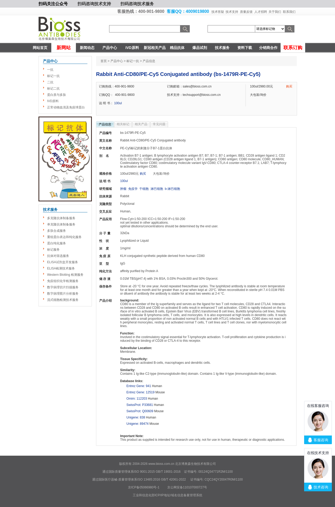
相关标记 (123, 124)
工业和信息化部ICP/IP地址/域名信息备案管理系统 (167, 495)
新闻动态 (87, 48)
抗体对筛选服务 (58, 256)
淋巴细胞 (156, 189)
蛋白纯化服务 (56, 243)
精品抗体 (177, 48)
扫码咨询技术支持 (94, 4)
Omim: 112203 (136, 398)
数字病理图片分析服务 (63, 293)
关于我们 (275, 12)
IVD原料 (132, 48)
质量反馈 (246, 12)
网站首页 (40, 48)
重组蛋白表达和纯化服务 (64, 237)
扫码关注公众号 (53, 4)
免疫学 (133, 189)
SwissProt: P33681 (139, 405)
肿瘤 (123, 189)
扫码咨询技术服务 (137, 4)
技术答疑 (217, 12)
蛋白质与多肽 (56, 95)
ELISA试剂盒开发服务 (62, 262)
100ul (118, 103)
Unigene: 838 (135, 417)
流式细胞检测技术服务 (63, 300)
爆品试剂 (199, 48)
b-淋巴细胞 (172, 189)
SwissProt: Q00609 (139, 411)
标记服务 (53, 249)
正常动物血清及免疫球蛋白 (66, 107)
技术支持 (232, 12)
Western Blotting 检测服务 (65, 275)
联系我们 (289, 12)
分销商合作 (268, 48)
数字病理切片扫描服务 (63, 287)
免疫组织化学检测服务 (63, 281)
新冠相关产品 (155, 48)
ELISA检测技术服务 (61, 268)
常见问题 (159, 124)
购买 (289, 86)
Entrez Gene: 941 (138, 386)
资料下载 (244, 48)
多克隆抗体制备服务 (61, 218)
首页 (103, 61)
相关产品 (141, 124)
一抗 (50, 69)
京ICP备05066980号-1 (143, 487)
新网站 (64, 47)
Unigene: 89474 (137, 424)
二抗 (50, 82)
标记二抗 (53, 88)
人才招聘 (260, 12)
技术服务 (222, 48)
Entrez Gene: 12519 (140, 392)
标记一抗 (53, 76)
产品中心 (109, 48)
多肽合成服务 (56, 231)
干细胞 (144, 189)
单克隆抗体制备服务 (61, 224)
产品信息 (105, 124)
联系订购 (292, 47)
